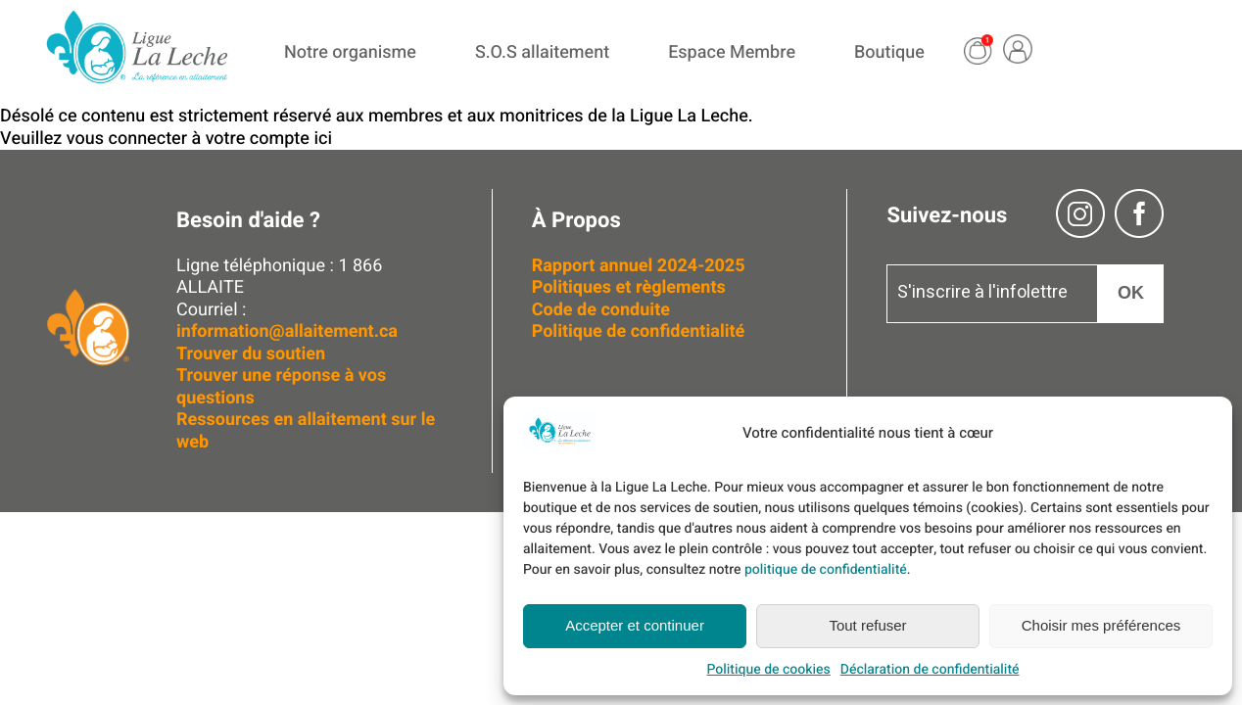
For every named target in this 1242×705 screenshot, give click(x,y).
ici (322, 138)
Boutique (889, 52)
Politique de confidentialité (638, 331)
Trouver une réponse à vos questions (281, 386)
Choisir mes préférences (1101, 625)
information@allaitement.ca (287, 331)
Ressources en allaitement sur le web (305, 430)
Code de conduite (601, 310)
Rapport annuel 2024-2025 (638, 266)
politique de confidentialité (825, 569)
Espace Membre (731, 52)
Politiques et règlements (631, 287)
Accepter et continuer (634, 625)
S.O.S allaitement (542, 52)
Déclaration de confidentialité (930, 669)
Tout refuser (867, 625)
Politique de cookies (768, 669)
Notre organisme (350, 52)
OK (1131, 293)
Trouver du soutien (253, 354)
